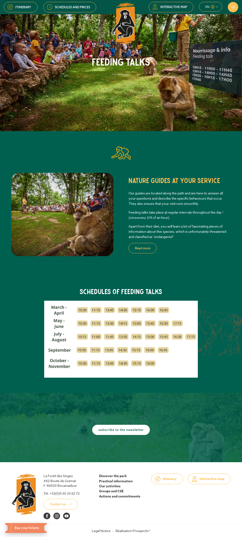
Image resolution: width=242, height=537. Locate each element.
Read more (142, 248)
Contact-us (58, 504)
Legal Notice (101, 530)
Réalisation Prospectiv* (133, 530)
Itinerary (23, 7)
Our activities (110, 486)
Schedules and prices (72, 7)
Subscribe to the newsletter (121, 430)
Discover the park (113, 476)
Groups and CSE (111, 491)
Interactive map (173, 7)
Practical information (116, 481)
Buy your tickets (25, 528)
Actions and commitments (119, 496)
